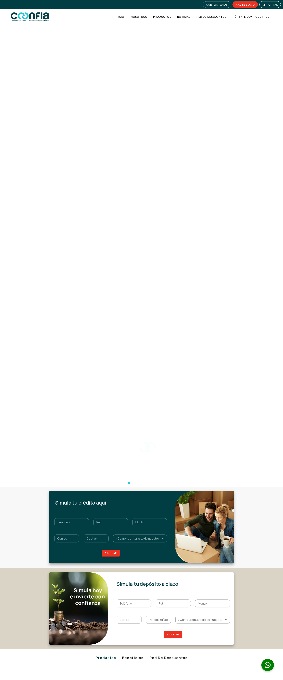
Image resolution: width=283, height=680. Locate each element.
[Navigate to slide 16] (154, 490)
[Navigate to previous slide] (51, 352)
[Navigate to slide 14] (147, 490)
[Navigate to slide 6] (118, 490)
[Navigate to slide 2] (143, 411)
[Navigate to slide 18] (161, 490)
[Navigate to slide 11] (136, 490)
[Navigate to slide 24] (183, 490)
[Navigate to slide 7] (121, 490)
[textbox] (71, 145)
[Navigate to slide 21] (172, 490)
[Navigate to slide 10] (132, 490)
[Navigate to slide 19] (165, 490)
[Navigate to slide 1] (140, 411)
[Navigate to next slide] (231, 352)
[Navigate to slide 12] (140, 490)
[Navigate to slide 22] (176, 490)
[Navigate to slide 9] (129, 490)
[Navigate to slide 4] (111, 490)
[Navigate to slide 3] (107, 490)
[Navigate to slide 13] (143, 490)
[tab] (120, 16)
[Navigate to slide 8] (125, 490)
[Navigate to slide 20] (168, 490)
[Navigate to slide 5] (114, 490)
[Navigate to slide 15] (150, 490)
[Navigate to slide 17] (158, 490)
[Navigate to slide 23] (179, 490)
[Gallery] (141, 352)
